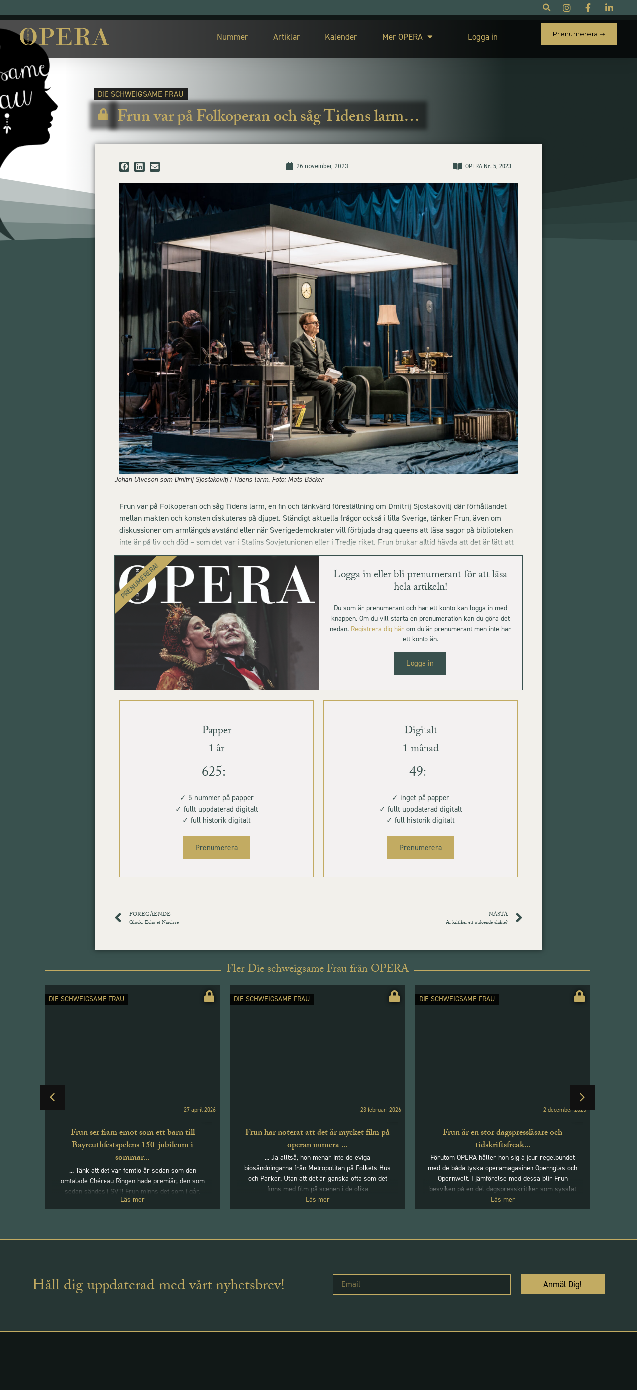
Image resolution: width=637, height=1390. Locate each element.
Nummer (221, 34)
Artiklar (275, 34)
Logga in (472, 34)
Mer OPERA (396, 34)
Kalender (330, 34)
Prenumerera (216, 843)
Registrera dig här (377, 624)
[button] (124, 162)
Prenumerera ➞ (579, 34)
